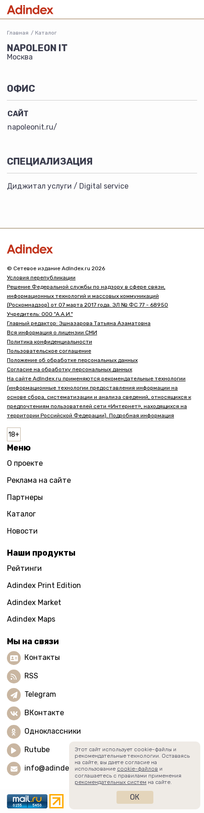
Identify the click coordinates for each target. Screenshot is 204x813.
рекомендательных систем (110, 782)
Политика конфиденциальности (49, 341)
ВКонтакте (44, 712)
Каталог (46, 33)
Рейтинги (24, 568)
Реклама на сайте (39, 480)
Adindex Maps (31, 619)
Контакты (42, 657)
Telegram (40, 694)
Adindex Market (34, 602)
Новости (22, 531)
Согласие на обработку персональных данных (69, 369)
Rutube (37, 749)
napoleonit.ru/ (32, 127)
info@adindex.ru (53, 768)
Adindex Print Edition (44, 585)
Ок (135, 797)
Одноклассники (52, 731)
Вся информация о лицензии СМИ (52, 332)
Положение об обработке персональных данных (72, 360)
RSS (31, 675)
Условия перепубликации (41, 277)
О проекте (25, 463)
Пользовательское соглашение (49, 351)
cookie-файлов (137, 769)
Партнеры (25, 497)
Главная (18, 33)
